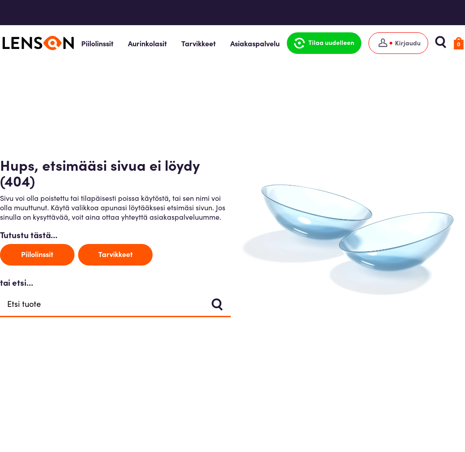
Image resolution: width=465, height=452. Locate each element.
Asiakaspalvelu (255, 43)
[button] (324, 43)
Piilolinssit (97, 43)
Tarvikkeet (198, 43)
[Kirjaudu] (398, 43)
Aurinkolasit (147, 43)
